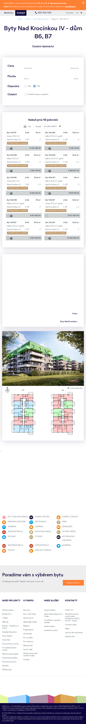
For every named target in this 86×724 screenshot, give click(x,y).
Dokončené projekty (9, 658)
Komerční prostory (9, 662)
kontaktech (70, 7)
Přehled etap (6, 670)
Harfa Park (6, 640)
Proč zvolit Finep (29, 614)
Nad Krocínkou (8, 610)
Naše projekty (11, 601)
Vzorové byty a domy (10, 644)
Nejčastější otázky (30, 622)
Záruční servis (28, 618)
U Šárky (5, 618)
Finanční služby (49, 610)
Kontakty (70, 13)
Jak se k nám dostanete (74, 632)
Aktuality (5, 666)
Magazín (26, 626)
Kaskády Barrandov (9, 632)
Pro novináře (28, 638)
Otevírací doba (70, 625)
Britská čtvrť (6, 614)
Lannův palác (28, 649)
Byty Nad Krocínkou (40, 19)
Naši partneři (28, 645)
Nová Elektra (7, 636)
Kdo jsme (26, 610)
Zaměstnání (27, 634)
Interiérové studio (50, 630)
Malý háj (5, 622)
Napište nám (70, 636)
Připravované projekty (10, 654)
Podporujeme (28, 630)
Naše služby (51, 601)
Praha (28, 19)
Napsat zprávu (73, 583)
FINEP (20, 19)
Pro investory (28, 641)
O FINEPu (28, 601)
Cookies (26, 659)
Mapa (67, 629)
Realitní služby (49, 626)
